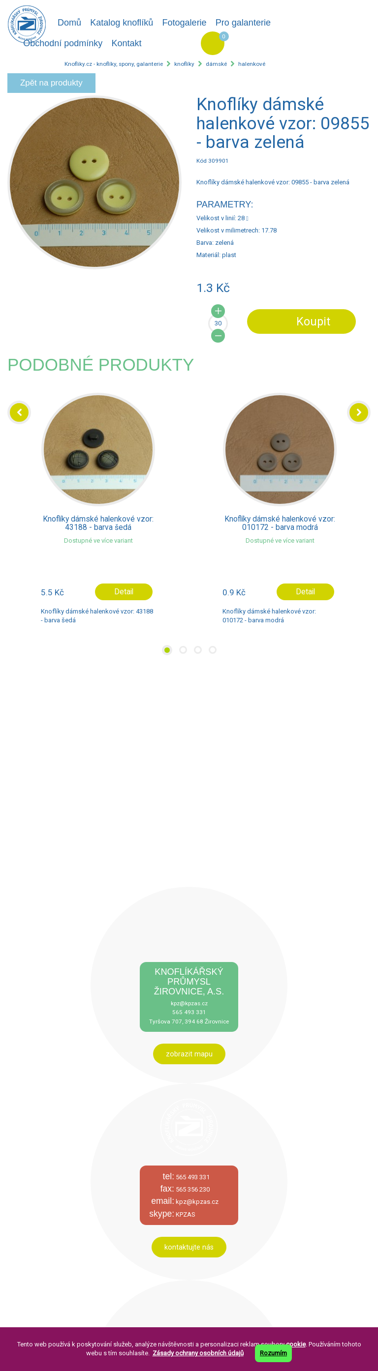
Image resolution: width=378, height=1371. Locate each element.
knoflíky (184, 63)
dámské (216, 63)
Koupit (313, 321)
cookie (296, 1344)
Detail (123, 591)
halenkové (251, 63)
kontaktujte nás (189, 1247)
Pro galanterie (243, 23)
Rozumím (273, 1353)
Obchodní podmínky (62, 43)
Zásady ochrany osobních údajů (198, 1353)
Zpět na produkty (51, 83)
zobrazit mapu (189, 1054)
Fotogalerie (184, 23)
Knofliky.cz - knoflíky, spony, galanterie (113, 63)
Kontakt (126, 43)
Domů (69, 23)
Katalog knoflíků (121, 23)
